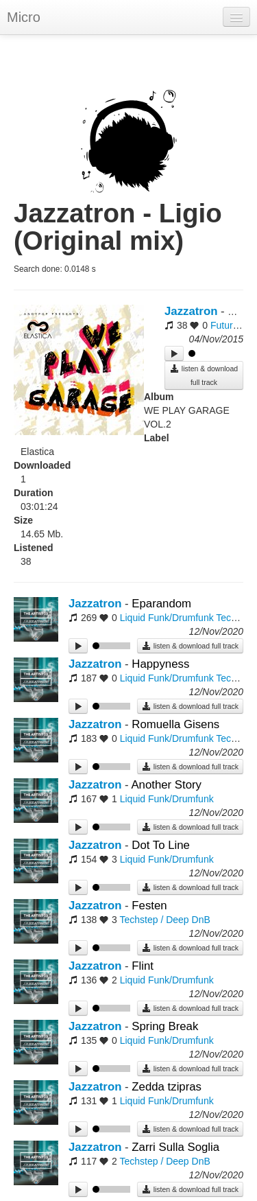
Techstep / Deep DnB (164, 919)
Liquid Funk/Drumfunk (167, 617)
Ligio (240, 311)
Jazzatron (190, 311)
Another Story (166, 784)
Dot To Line (161, 845)
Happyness (160, 664)
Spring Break (165, 1026)
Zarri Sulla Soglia (175, 1147)
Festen (149, 905)
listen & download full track (204, 375)
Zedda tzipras (166, 1086)
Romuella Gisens (175, 724)
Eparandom (161, 603)
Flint (143, 965)
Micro (23, 17)
